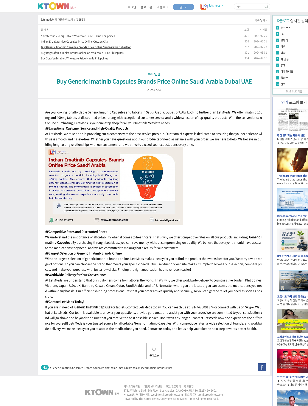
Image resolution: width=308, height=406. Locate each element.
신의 (283, 84)
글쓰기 (183, 7)
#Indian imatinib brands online (126, 368)
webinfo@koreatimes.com (167, 395)
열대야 (284, 40)
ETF (282, 65)
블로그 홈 (146, 7)
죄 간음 (284, 59)
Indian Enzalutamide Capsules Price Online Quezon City (74, 41)
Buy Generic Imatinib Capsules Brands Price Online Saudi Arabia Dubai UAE (86, 47)
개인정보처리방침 (152, 386)
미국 (283, 53)
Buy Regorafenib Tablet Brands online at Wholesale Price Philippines (82, 52)
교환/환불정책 (173, 386)
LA (282, 34)
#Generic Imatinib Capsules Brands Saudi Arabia (79, 368)
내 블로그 (162, 7)
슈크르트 (285, 28)
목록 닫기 (261, 20)
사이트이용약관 (132, 386)
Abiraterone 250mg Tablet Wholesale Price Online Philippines (78, 36)
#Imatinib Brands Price (159, 368)
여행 (283, 46)
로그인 (132, 7)
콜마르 (284, 78)
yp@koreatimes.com (210, 395)
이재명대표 (286, 71)
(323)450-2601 (208, 390)
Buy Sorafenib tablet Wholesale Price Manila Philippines (74, 58)
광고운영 (189, 386)
